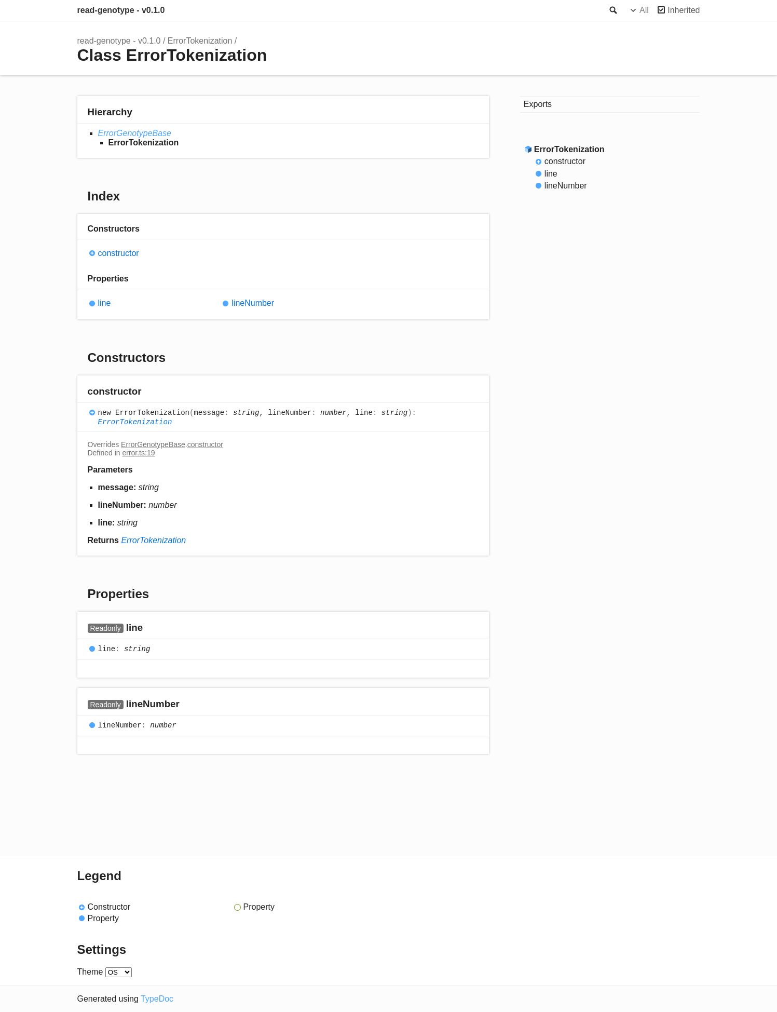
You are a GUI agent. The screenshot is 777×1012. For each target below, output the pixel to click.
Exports (538, 104)
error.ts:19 (138, 453)
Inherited (683, 10)
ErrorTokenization (200, 40)
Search (612, 10)
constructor (118, 253)
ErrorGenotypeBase (134, 133)
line (104, 303)
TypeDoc (157, 998)
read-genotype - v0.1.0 (121, 10)
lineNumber (252, 303)
